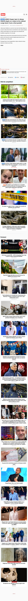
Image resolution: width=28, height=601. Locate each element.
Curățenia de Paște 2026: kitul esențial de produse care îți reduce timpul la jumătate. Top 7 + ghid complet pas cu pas (14, 100)
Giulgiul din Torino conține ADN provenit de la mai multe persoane (14, 564)
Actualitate (4, 17)
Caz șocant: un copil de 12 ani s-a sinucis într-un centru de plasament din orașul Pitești (14, 207)
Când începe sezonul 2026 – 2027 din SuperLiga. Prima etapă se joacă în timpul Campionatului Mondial (14, 256)
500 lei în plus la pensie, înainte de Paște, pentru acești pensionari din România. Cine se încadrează (14, 317)
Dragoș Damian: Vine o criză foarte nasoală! (14, 483)
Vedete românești (14, 167)
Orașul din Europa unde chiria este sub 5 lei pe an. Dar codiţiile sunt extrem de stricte (14, 276)
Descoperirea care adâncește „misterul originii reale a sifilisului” (14, 584)
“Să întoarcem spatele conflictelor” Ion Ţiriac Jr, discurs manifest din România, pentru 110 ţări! (14, 337)
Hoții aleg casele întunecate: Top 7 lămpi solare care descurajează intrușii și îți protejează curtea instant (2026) (14, 120)
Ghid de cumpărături (7, 82)
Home (1, 17)
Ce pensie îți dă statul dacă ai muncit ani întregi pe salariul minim (14, 463)
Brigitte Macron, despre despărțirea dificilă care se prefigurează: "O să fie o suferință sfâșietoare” (14, 502)
